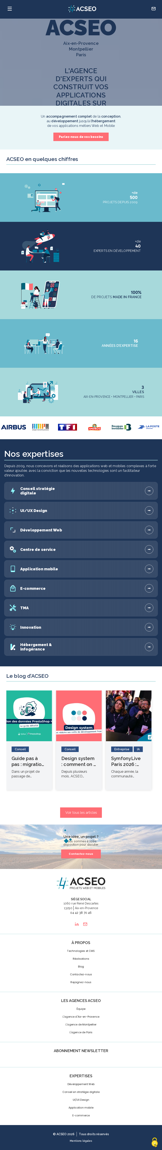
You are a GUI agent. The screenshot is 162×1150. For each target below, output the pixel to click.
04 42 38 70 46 (81, 912)
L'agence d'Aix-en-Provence (81, 1016)
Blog (81, 966)
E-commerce (81, 1115)
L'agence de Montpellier (81, 1024)
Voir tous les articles (81, 813)
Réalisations (81, 959)
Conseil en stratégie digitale (81, 1092)
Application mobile (81, 1107)
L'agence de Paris (81, 1032)
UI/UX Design (81, 1100)
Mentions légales (81, 1140)
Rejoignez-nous (80, 982)
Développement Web (81, 1084)
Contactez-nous (81, 854)
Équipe (81, 1009)
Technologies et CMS (81, 951)
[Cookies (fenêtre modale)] (154, 1142)
